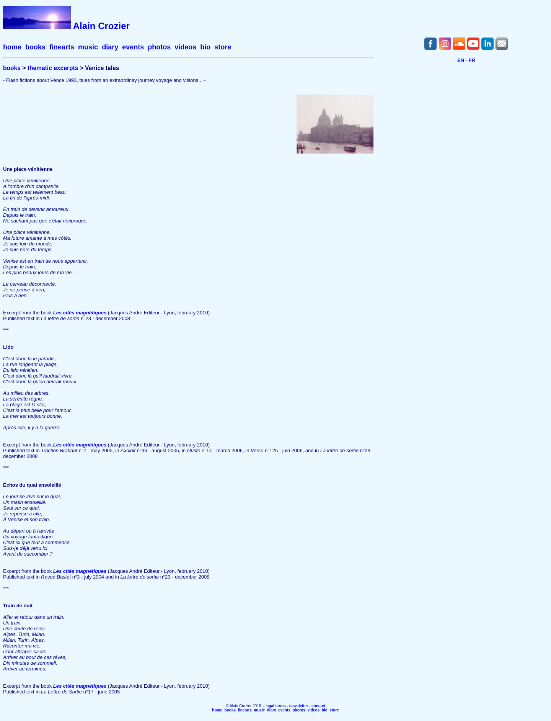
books (35, 47)
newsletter (298, 706)
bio (205, 47)
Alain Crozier (101, 26)
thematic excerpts (53, 68)
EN (460, 60)
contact (318, 706)
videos (185, 47)
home (12, 47)
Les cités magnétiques (79, 313)
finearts (61, 47)
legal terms (276, 706)
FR (472, 60)
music (88, 47)
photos (159, 47)
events (133, 47)
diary (110, 47)
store (222, 47)
